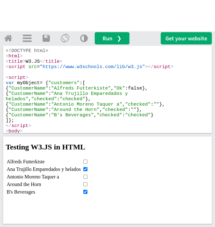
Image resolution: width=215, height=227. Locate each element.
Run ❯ (112, 38)
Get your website (186, 38)
